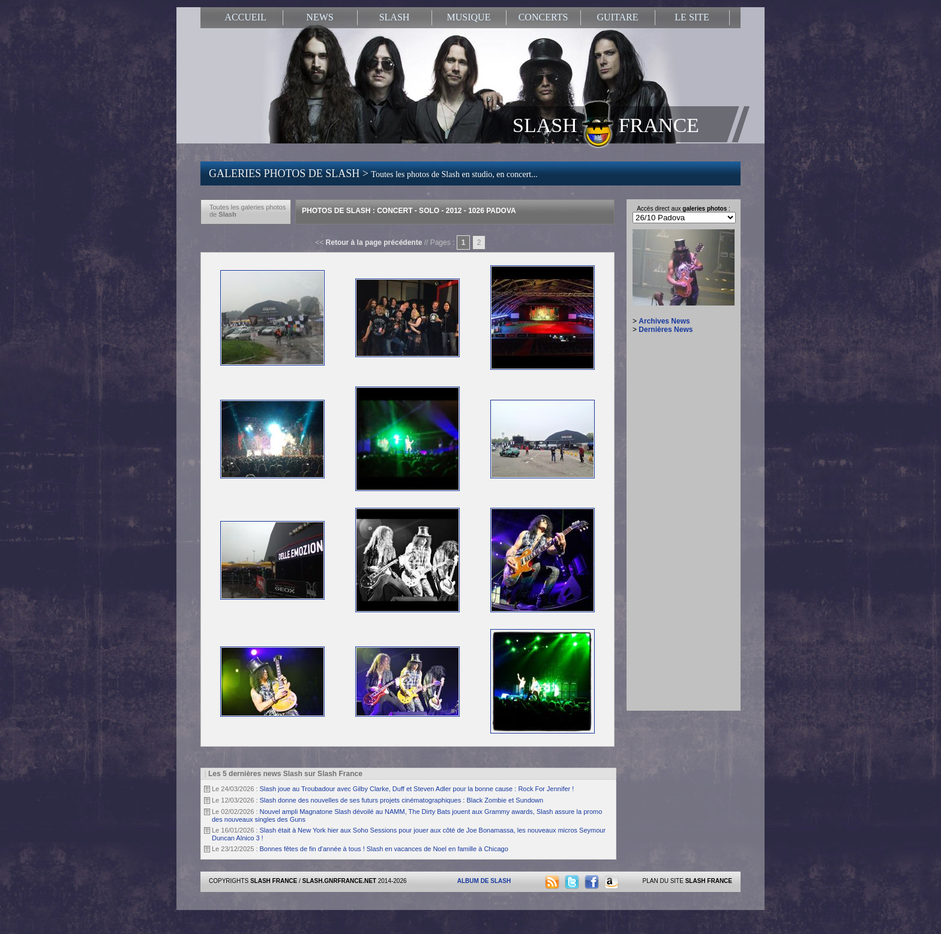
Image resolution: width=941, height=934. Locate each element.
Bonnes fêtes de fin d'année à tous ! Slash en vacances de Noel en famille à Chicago (384, 848)
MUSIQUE (469, 17)
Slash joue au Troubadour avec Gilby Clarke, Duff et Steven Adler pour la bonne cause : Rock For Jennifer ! (417, 788)
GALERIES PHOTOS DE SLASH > (373, 173)
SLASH (394, 17)
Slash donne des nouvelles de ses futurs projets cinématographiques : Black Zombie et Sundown (402, 800)
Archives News (664, 321)
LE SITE (692, 17)
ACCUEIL (245, 17)
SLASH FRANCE (606, 124)
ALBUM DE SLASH (484, 881)
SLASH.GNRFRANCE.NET (339, 881)
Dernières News (666, 329)
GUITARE (618, 17)
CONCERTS (543, 17)
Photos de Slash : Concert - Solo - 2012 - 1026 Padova (409, 210)
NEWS (319, 17)
